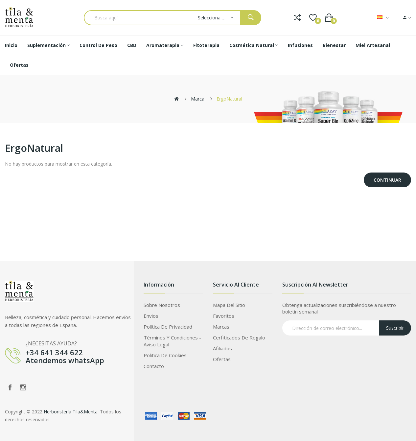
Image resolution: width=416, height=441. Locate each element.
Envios (151, 316)
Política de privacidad (168, 326)
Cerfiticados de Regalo (239, 337)
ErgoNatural (229, 99)
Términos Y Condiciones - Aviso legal (172, 341)
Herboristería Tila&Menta (71, 411)
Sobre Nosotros (162, 305)
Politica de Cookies (165, 355)
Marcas (221, 326)
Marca (197, 99)
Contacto (154, 366)
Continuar (387, 180)
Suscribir (395, 328)
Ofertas (222, 359)
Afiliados (222, 348)
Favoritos (223, 316)
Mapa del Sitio (229, 305)
